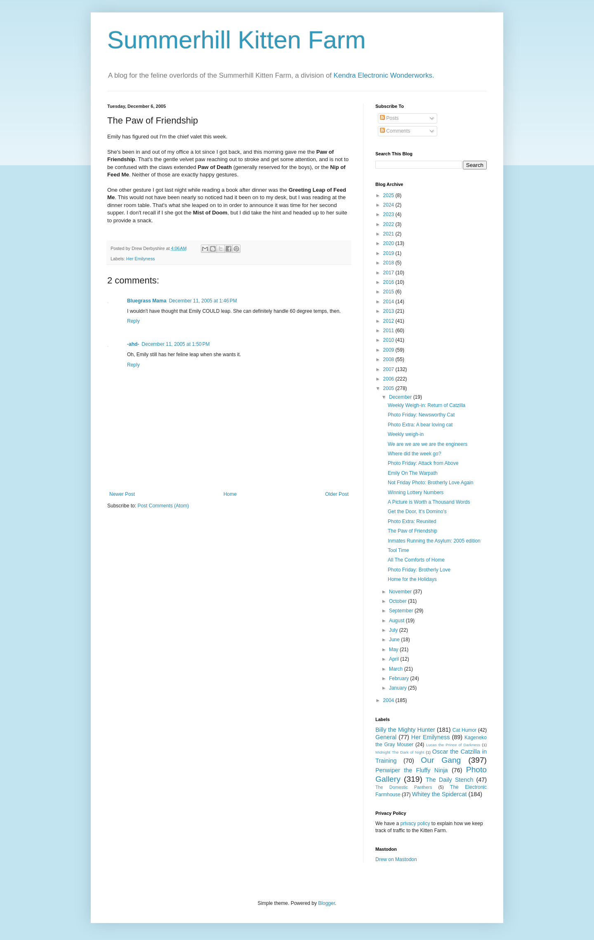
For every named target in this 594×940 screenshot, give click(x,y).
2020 (389, 243)
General (385, 737)
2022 (389, 224)
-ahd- (133, 344)
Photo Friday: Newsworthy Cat (421, 415)
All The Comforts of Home (416, 560)
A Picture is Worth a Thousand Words (429, 502)
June (395, 640)
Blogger (326, 903)
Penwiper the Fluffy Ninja (411, 770)
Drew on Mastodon (396, 859)
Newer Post (122, 494)
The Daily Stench (449, 779)
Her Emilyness (140, 258)
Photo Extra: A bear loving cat (420, 425)
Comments (395, 131)
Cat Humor (464, 730)
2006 (389, 379)
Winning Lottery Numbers (415, 492)
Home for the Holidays (412, 579)
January (398, 688)
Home (230, 494)
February (399, 678)
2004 (389, 700)
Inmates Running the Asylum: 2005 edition (434, 541)
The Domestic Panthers (403, 787)
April (394, 659)
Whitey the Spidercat (439, 794)
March (396, 669)
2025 (389, 195)
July (394, 630)
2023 (389, 214)
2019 (389, 253)
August (397, 620)
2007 (389, 369)
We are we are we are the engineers (427, 444)
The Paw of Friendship (412, 531)
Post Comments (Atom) (163, 506)
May (394, 649)
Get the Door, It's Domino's (417, 511)
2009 (389, 350)
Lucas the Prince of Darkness (453, 744)
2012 (389, 321)
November (401, 592)
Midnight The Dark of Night (399, 752)
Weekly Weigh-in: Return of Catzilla (426, 405)
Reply (133, 321)
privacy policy (415, 823)
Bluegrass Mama (146, 301)
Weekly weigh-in (406, 434)
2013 (389, 311)
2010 (389, 340)
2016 (389, 282)
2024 (389, 205)
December (401, 397)
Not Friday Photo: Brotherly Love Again (430, 482)
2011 (389, 330)
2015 (389, 292)
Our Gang (441, 760)
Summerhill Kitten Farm (236, 40)
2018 (389, 263)
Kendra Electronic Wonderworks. (384, 75)
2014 (389, 302)
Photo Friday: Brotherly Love (419, 570)
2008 (389, 359)
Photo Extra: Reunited (412, 521)
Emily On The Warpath (413, 473)
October (398, 601)
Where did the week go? (414, 454)
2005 (389, 388)
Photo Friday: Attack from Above (423, 463)
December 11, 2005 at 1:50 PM (175, 344)
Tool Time (398, 550)
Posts (389, 118)
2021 (389, 234)
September (402, 611)
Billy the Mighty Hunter (405, 729)
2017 (389, 273)
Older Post (337, 494)
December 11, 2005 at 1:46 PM (203, 301)
